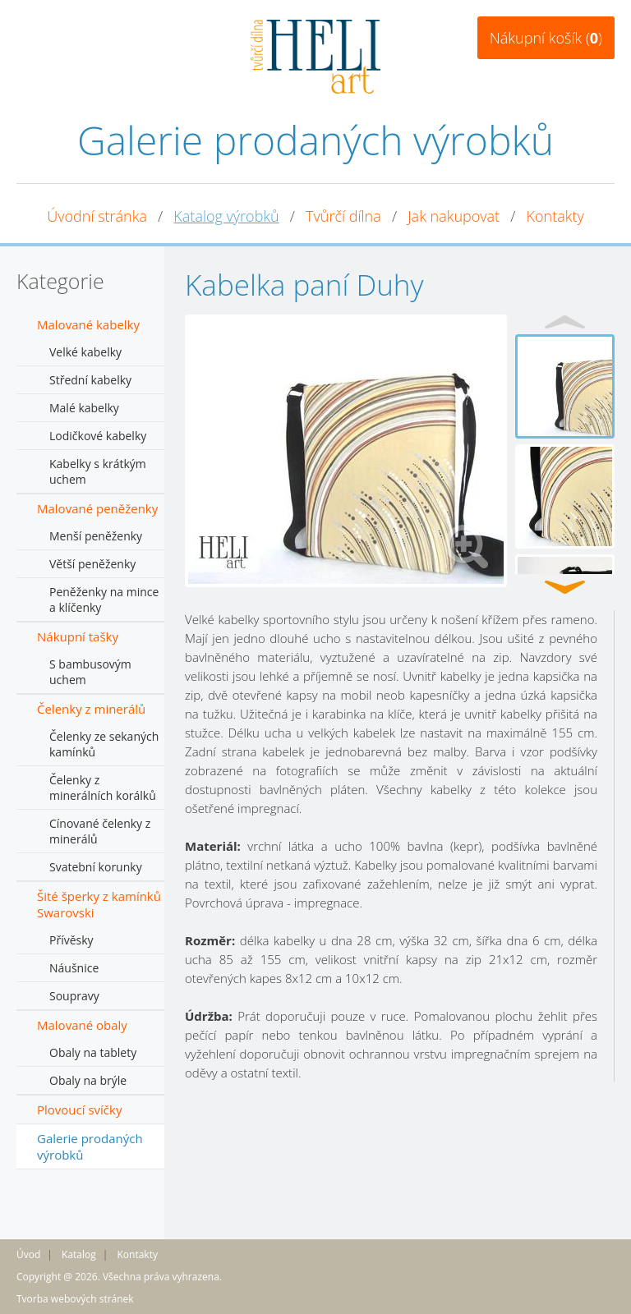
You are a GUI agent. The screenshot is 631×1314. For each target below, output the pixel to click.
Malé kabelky (84, 408)
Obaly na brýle (88, 1080)
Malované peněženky (97, 508)
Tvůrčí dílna (343, 216)
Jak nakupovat (454, 216)
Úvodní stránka (97, 216)
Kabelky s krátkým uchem (97, 471)
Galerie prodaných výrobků (90, 1146)
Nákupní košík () (546, 38)
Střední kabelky (90, 380)
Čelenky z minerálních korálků (102, 787)
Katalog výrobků (226, 216)
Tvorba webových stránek (75, 1299)
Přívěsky (71, 940)
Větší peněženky (92, 564)
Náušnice (74, 968)
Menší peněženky (95, 536)
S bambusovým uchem (90, 671)
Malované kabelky (88, 324)
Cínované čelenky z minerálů (99, 831)
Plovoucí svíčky (79, 1109)
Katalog (79, 1254)
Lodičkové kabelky (97, 435)
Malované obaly (82, 1025)
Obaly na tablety (92, 1052)
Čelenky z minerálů (91, 709)
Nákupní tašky (77, 636)
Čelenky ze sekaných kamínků (104, 744)
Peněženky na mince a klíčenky (104, 599)
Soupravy (74, 996)
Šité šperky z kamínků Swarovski (99, 904)
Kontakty (555, 216)
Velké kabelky (85, 352)
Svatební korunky (95, 867)
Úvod (28, 1254)
